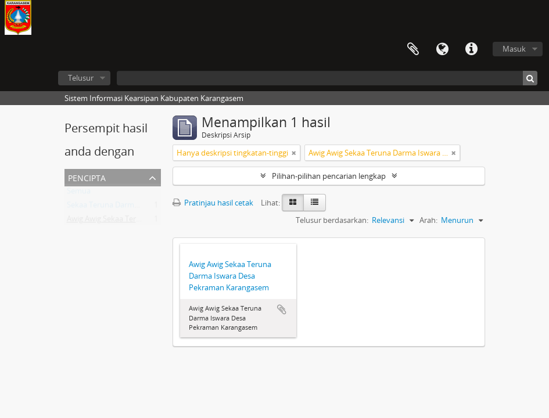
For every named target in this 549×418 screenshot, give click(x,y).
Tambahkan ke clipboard (282, 309)
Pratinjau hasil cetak (213, 202)
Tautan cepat (471, 49)
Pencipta (87, 177)
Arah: (428, 220)
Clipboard (413, 49)
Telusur (81, 78)
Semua (79, 193)
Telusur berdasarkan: (332, 220)
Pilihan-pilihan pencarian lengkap (329, 176)
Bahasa (442, 49)
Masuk (514, 49)
